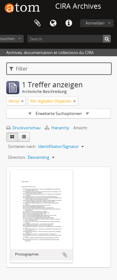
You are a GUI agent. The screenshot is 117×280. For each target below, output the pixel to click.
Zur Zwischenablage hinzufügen (65, 255)
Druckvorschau (23, 128)
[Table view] (24, 137)
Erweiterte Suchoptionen (59, 113)
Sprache (53, 23)
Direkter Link (68, 23)
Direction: (17, 157)
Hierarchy (57, 128)
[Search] (69, 39)
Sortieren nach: (22, 146)
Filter (18, 68)
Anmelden (95, 23)
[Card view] (12, 137)
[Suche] (107, 39)
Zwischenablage (37, 23)
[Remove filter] (22, 101)
